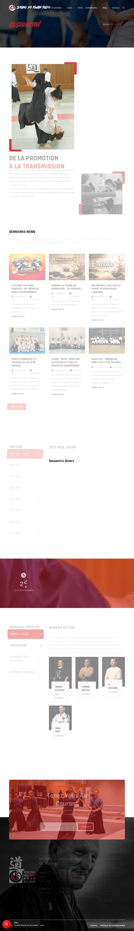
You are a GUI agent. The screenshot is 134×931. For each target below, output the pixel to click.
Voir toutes (16, 406)
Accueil (106, 25)
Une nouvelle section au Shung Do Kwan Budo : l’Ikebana (106, 290)
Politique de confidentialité (112, 925)
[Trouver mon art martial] (6, 924)
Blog (106, 7)
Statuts (93, 925)
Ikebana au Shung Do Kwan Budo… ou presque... (66, 288)
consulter (18, 317)
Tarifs (80, 7)
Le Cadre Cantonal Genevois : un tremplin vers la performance (25, 290)
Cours (71, 7)
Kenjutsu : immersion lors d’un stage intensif (106, 361)
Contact (115, 7)
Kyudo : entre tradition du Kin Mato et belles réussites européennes (65, 363)
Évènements (93, 7)
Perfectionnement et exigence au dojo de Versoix (24, 363)
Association (57, 7)
